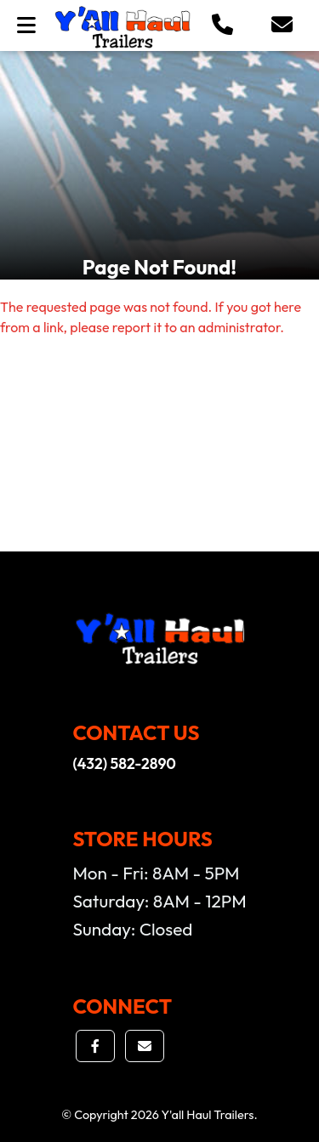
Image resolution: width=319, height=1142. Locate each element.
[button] (222, 25)
